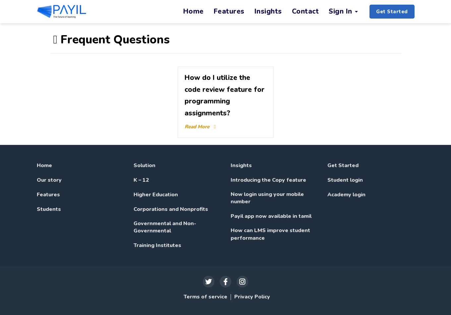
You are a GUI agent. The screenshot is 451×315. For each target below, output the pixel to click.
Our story (49, 180)
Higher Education (156, 194)
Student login (345, 180)
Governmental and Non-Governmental (165, 227)
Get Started (343, 165)
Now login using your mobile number (267, 198)
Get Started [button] (392, 11)
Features (48, 194)
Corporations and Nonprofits (171, 209)
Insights (241, 165)
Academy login (346, 194)
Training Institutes (157, 245)
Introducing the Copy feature (268, 180)
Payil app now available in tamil (271, 216)
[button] (392, 12)
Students (49, 209)
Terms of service (205, 296)
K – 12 (141, 180)
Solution (144, 165)
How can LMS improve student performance (270, 234)
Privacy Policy (252, 296)
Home (44, 165)
